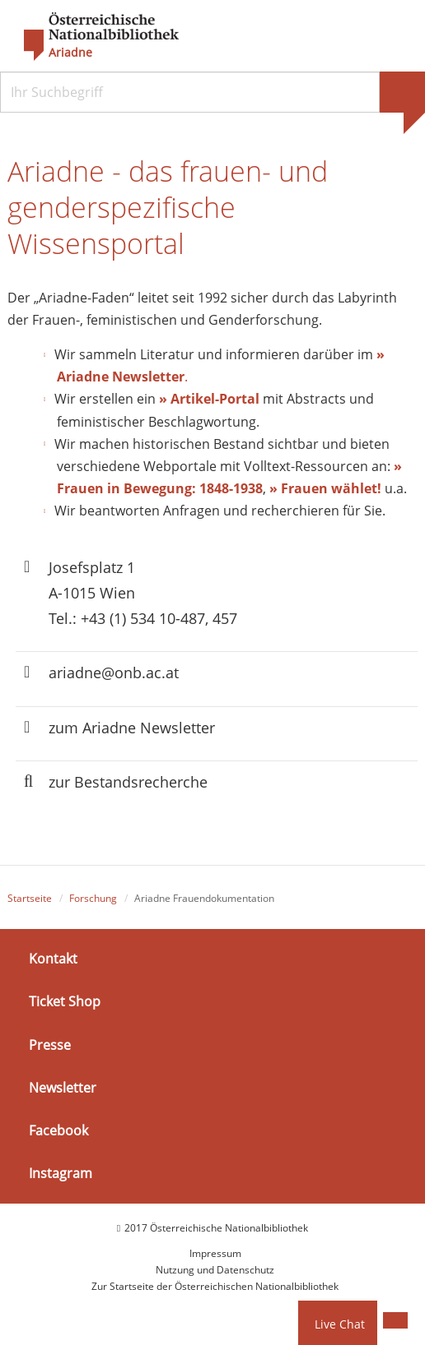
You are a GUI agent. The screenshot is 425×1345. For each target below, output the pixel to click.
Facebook (58, 1130)
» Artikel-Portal (209, 399)
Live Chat (340, 1324)
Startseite (29, 898)
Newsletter (62, 1088)
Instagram (60, 1173)
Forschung (93, 898)
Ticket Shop (64, 1001)
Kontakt (53, 959)
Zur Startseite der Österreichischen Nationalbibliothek (215, 1286)
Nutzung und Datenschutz (215, 1270)
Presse (50, 1044)
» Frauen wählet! (325, 488)
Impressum (215, 1253)
